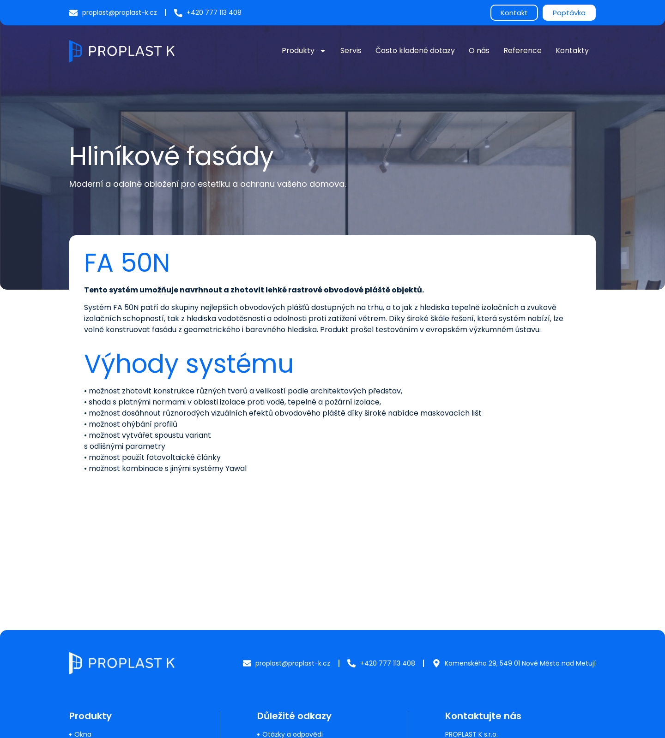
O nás (479, 50)
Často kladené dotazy (415, 50)
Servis (351, 50)
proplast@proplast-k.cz (482, 689)
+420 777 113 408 (472, 673)
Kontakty (572, 50)
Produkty (304, 50)
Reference (522, 50)
